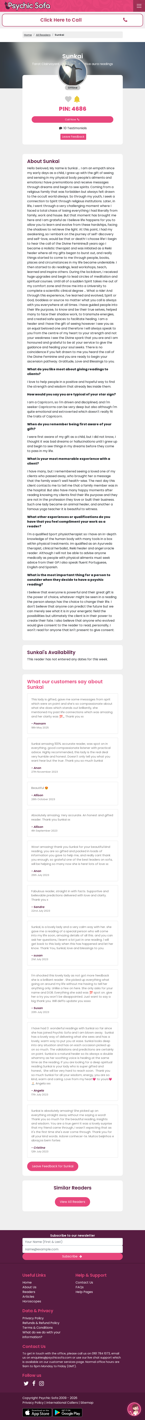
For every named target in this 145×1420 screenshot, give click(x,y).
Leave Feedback (73, 137)
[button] (72, 20)
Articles (28, 1296)
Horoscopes (31, 1301)
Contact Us (84, 1282)
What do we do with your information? (41, 1334)
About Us (29, 1287)
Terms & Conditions (37, 1327)
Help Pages (84, 1292)
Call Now (72, 119)
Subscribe (72, 1256)
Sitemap (86, 1402)
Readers (28, 1292)
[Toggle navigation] (139, 6)
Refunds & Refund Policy (40, 1323)
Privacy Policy (33, 1318)
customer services (62, 1362)
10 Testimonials (72, 128)
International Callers (62, 1402)
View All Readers (72, 1201)
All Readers (43, 35)
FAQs (80, 1287)
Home (28, 35)
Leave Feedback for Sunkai (52, 1166)
